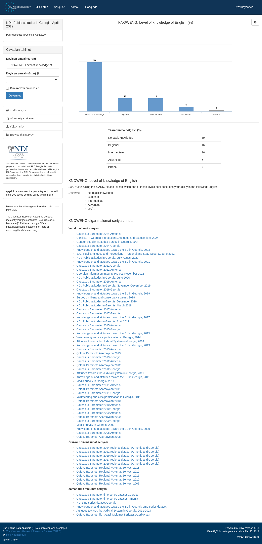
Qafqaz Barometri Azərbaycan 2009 (98, 416)
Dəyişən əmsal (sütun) (21, 73)
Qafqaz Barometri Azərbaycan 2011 (98, 389)
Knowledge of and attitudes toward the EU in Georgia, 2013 (113, 345)
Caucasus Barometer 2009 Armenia (98, 412)
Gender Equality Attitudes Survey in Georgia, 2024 (107, 241)
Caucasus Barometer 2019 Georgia (98, 289)
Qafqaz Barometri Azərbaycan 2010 (98, 401)
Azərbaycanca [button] (246, 7)
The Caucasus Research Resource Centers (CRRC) (33, 531)
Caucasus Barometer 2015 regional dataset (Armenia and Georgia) (117, 463)
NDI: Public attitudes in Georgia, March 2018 (104, 305)
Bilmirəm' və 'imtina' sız (22, 88)
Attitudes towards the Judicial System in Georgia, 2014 (110, 341)
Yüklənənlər (15, 126)
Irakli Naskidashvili (16, 534)
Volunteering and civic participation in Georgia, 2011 (108, 397)
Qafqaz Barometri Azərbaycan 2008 (98, 436)
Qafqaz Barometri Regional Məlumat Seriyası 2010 (107, 479)
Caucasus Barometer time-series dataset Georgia (107, 494)
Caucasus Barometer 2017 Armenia (98, 309)
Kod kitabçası (16, 110)
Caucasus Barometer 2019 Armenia (98, 281)
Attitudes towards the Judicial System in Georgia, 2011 (110, 373)
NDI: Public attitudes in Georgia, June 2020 (103, 277)
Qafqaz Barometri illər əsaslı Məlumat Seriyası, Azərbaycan (113, 514)
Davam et (15, 95)
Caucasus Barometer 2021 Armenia (98, 269)
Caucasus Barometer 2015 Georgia (98, 329)
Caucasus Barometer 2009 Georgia (98, 420)
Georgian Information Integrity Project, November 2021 (110, 273)
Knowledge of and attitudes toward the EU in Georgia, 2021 (113, 261)
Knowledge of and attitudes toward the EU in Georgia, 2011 (113, 377)
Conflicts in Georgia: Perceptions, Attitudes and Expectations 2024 (117, 237)
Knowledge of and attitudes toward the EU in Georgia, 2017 (113, 317)
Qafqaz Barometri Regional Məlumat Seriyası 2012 (107, 471)
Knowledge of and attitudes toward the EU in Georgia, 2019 (113, 293)
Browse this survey (19, 134)
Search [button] (42, 7)
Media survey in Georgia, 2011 (95, 381)
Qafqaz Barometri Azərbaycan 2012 (98, 365)
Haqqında (91, 7)
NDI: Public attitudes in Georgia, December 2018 (106, 301)
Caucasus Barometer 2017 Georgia (98, 313)
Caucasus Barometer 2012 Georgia (98, 369)
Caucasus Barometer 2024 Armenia (98, 233)
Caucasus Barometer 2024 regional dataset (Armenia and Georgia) (117, 447)
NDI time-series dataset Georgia (96, 502)
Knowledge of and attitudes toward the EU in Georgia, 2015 (113, 333)
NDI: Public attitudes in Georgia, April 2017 (102, 321)
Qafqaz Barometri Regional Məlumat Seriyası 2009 (107, 483)
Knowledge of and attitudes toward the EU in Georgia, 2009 (113, 428)
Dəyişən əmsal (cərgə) (21, 58)
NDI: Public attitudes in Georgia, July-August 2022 (107, 257)
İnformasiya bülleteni (20, 118)
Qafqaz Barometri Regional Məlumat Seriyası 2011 (107, 475)
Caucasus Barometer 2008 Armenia (98, 432)
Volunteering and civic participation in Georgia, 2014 (108, 337)
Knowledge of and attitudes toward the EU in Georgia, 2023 (113, 249)
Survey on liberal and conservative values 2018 (105, 297)
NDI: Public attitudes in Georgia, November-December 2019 (113, 285)
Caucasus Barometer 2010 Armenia (98, 405)
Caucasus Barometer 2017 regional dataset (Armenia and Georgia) (117, 459)
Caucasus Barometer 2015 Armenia (98, 325)
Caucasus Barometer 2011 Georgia (98, 393)
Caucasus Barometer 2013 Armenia (98, 349)
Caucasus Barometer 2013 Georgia (98, 357)
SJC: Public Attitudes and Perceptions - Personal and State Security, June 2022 (125, 253)
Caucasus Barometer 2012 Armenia (98, 361)
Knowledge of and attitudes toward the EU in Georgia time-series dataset (121, 506)
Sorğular (59, 7)
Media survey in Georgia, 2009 (95, 424)
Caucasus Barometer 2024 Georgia (98, 245)
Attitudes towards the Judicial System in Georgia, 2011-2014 (113, 510)
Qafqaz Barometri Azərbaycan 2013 (98, 353)
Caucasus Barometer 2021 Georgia (98, 265)
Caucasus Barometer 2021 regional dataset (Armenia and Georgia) (117, 451)
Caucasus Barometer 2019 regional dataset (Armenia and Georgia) (117, 455)
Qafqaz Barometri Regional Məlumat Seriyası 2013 (107, 467)
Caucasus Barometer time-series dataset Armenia (107, 498)
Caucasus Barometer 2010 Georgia (98, 408)
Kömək (74, 7)
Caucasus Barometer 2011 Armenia (98, 385)
